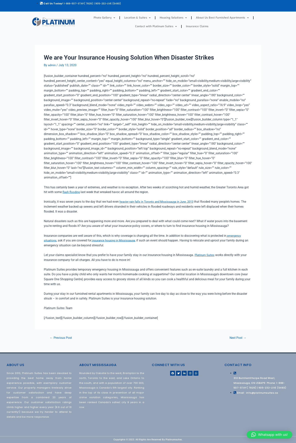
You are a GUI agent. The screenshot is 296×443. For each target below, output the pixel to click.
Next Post (237, 337)
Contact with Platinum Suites (156, 26)
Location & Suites (137, 18)
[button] (269, 434)
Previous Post (62, 337)
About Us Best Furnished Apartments (222, 18)
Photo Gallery (104, 18)
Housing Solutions (173, 18)
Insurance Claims (197, 26)
